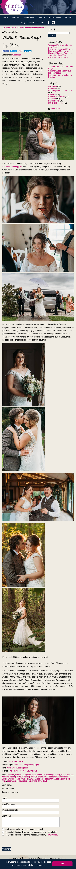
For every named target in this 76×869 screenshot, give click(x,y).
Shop (31, 22)
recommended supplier (17, 781)
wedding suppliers (23, 775)
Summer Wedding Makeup (59, 71)
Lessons (41, 17)
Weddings (16, 17)
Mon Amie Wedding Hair (17, 768)
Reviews (10, 775)
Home (5, 17)
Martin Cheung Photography (27, 765)
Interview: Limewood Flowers (60, 49)
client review (41, 777)
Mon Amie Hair (23, 779)
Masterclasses (55, 17)
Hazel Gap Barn (16, 761)
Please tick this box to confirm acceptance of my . (30, 835)
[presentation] (20, 841)
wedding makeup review (12, 777)
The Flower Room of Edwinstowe (23, 771)
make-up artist (67, 775)
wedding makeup (53, 775)
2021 (45, 781)
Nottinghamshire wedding (59, 777)
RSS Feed (55, 109)
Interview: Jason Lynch (58, 57)
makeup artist (29, 777)
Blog (23, 22)
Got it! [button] (62, 864)
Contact (41, 22)
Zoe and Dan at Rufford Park (60, 67)
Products (52, 88)
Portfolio (68, 17)
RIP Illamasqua (54, 73)
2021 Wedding (36, 779)
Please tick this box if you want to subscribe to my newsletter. (29, 832)
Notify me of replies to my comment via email (22, 829)
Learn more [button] (40, 865)
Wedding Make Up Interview (60, 90)
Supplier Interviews (56, 97)
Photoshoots (53, 101)
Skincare (52, 99)
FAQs (50, 69)
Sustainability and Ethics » (34, 28)
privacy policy (52, 835)
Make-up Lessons (55, 103)
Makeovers (29, 17)
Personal (52, 95)
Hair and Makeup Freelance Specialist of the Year (60, 54)
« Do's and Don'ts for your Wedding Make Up (20, 28)
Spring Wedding (9, 779)
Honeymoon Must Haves (58, 51)
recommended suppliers (12, 167)
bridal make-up (38, 775)
